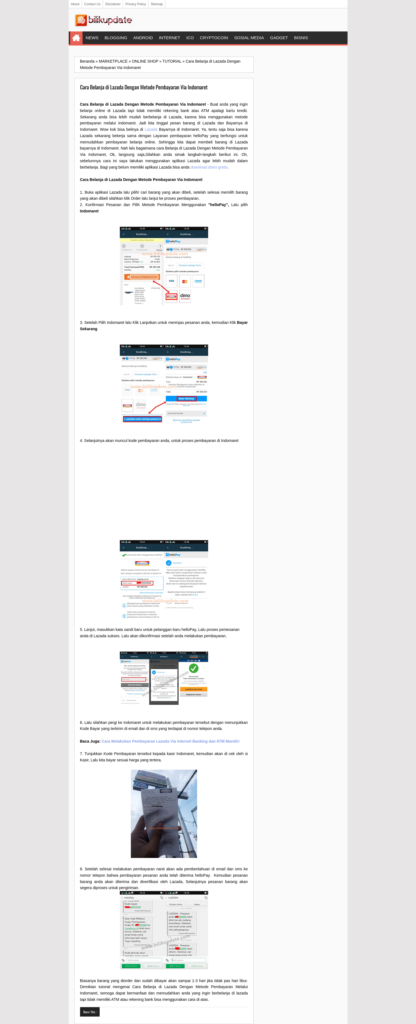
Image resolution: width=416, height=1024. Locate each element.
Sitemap (157, 4)
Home (76, 37)
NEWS (92, 37)
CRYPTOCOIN (214, 37)
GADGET (279, 37)
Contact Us (92, 4)
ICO (190, 37)
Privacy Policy (135, 4)
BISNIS (301, 37)
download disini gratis (208, 167)
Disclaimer (113, 4)
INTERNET (169, 37)
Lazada (151, 129)
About (75, 4)
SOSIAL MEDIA (249, 37)
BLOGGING (116, 37)
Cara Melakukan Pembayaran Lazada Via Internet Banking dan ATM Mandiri (170, 741)
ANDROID (143, 37)
